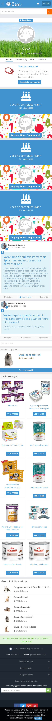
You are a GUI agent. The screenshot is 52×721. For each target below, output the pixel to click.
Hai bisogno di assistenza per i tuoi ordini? (26, 640)
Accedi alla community (30, 82)
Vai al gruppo (26, 370)
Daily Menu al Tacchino (39, 445)
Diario (9, 59)
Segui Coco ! (26, 20)
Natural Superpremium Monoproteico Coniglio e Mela (39, 408)
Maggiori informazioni (25, 718)
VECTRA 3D (12, 405)
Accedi (46, 3)
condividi (43, 297)
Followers (21, 59)
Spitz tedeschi (16, 53)
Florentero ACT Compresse (12, 445)
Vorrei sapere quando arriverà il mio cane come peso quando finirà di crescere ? (26, 318)
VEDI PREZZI (12, 414)
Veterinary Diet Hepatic (12, 564)
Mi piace (8, 297)
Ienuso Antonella (34, 53)
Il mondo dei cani (26, 661)
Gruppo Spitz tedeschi (29, 354)
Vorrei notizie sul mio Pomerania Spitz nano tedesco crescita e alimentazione (24, 260)
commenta (26, 338)
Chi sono (42, 59)
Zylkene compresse (39, 527)
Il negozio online (26, 674)
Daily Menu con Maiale (39, 487)
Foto (32, 59)
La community (26, 668)
